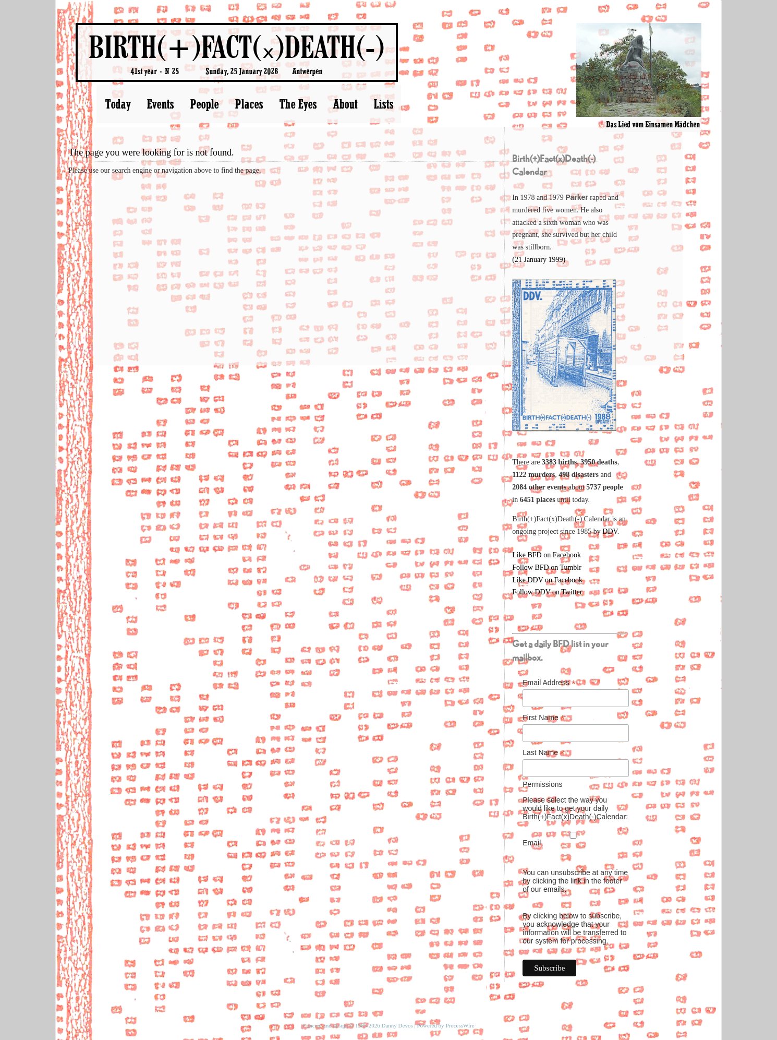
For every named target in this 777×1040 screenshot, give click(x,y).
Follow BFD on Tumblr (546, 567)
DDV (609, 531)
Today (117, 103)
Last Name (543, 753)
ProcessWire (459, 1025)
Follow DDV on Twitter (547, 592)
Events (160, 103)
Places (249, 103)
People (204, 103)
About (345, 103)
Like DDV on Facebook (547, 580)
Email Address (549, 683)
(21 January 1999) (538, 260)
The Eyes (298, 103)
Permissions (542, 784)
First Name (544, 718)
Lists (383, 103)
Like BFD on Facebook (546, 555)
